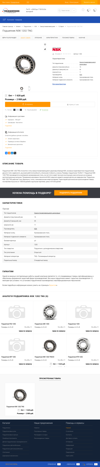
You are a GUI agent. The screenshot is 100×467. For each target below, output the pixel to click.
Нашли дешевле (31, 111)
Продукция (69, 444)
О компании (69, 426)
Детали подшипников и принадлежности (14, 437)
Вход (66, 2)
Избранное (71, 464)
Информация (70, 440)
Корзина (90, 464)
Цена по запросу (25, 327)
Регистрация (74, 2)
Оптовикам (69, 437)
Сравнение (52, 464)
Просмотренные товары (50, 373)
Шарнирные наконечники (10, 451)
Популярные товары (40, 426)
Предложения (70, 447)
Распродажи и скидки (40, 430)
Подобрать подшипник (71, 193)
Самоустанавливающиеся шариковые (47, 214)
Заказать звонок (89, 2)
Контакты (69, 430)
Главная (68, 423)
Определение (15, 2)
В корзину (27, 105)
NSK (80, 75)
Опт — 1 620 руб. (15, 96)
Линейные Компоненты (9, 433)
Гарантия (52, 280)
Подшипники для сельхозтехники (12, 444)
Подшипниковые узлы (9, 426)
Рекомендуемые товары (41, 433)
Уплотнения (6, 447)
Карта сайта (69, 451)
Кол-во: (9, 111)
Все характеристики (59, 84)
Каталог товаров (12, 20)
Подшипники (6, 423)
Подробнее (8, 126)
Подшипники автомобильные (11, 440)
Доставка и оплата (71, 433)
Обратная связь (9, 464)
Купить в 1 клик (73, 105)
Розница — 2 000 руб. (16, 100)
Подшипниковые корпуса (10, 430)
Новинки (36, 423)
